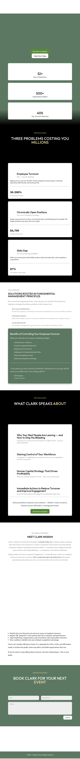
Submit (67, 718)
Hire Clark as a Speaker (40, 51)
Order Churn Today (40, 56)
